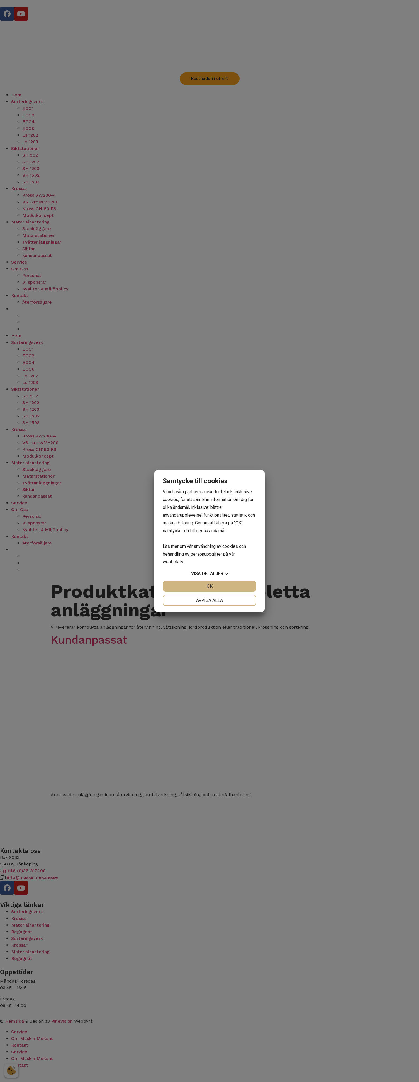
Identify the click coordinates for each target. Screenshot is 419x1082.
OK (210, 586)
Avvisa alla (209, 600)
